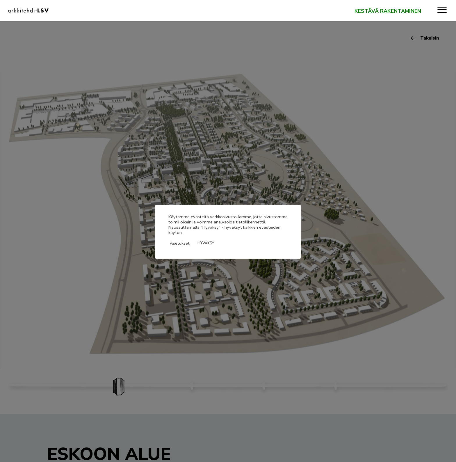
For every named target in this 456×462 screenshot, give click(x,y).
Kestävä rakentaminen (388, 11)
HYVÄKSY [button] (205, 243)
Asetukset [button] (180, 243)
